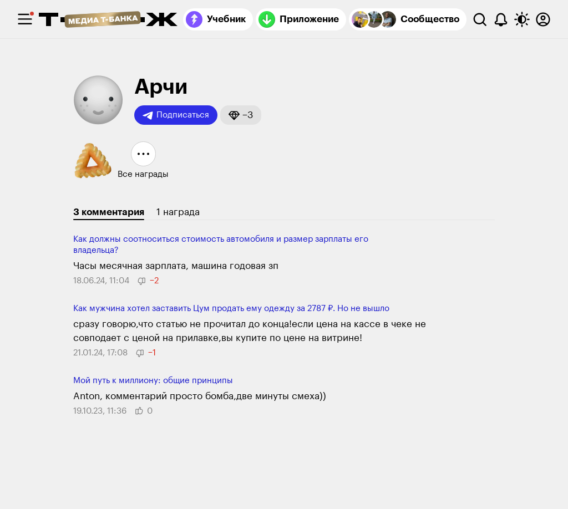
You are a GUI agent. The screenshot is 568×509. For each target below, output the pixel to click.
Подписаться (176, 115)
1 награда (178, 212)
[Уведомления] (501, 19)
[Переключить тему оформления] (522, 19)
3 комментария (108, 212)
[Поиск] (479, 19)
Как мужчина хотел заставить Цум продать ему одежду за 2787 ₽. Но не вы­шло (231, 308)
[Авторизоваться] (543, 19)
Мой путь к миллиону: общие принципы (153, 380)
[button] (240, 115)
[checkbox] (25, 19)
